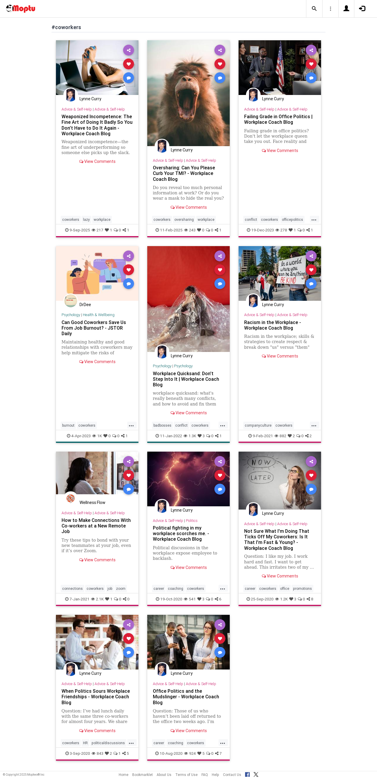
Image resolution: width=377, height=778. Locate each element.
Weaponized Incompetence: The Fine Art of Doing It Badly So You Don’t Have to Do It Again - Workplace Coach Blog (97, 124)
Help (215, 774)
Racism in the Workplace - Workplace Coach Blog (272, 325)
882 (280, 435)
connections (72, 588)
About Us (164, 774)
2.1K (97, 599)
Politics (192, 520)
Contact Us (232, 774)
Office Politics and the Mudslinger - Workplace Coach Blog (186, 696)
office (284, 588)
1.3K (189, 435)
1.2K (281, 599)
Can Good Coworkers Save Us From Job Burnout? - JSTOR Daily (94, 327)
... (314, 219)
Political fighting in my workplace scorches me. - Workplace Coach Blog (181, 533)
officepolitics (292, 219)
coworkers (70, 219)
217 (97, 230)
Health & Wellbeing (99, 314)
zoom (120, 588)
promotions (302, 588)
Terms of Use (186, 774)
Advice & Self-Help (77, 109)
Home (123, 774)
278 (281, 230)
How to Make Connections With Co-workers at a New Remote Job (96, 525)
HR (85, 743)
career (158, 588)
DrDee (85, 304)
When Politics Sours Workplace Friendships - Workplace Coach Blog (96, 696)
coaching (175, 588)
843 (97, 753)
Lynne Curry (90, 98)
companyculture (258, 425)
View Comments (97, 161)
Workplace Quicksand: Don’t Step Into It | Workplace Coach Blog (186, 379)
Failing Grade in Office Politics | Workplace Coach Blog (278, 119)
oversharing (184, 219)
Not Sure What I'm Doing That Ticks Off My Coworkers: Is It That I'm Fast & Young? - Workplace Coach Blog (276, 539)
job (110, 588)
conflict (251, 219)
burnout (68, 425)
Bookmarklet (142, 774)
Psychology (71, 314)
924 (190, 753)
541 (190, 599)
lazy (86, 219)
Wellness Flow (92, 502)
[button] (314, 9)
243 (190, 230)
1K (97, 435)
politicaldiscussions (108, 743)
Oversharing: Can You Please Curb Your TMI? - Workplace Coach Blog (184, 173)
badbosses (162, 425)
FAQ (204, 774)
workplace (102, 219)
